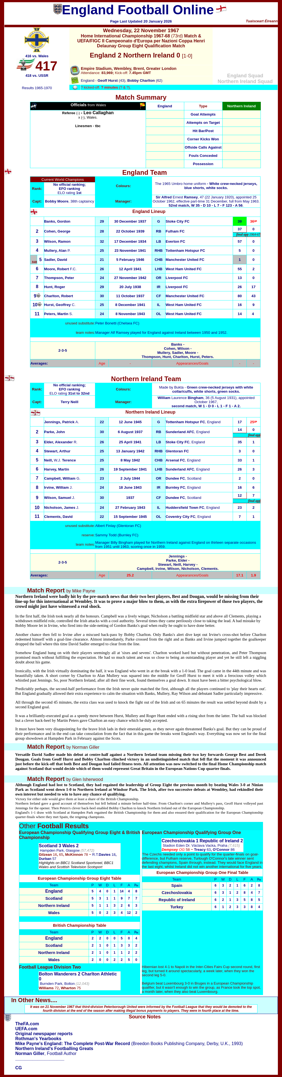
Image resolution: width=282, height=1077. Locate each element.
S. (58, 314)
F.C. (60, 269)
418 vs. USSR (36, 75)
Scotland (54, 898)
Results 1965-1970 (37, 88)
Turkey (176, 907)
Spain (176, 885)
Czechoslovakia (177, 892)
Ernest (177, 197)
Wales (54, 913)
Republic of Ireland (177, 900)
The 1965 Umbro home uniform (206, 186)
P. (57, 250)
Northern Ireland (54, 905)
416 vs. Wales (36, 56)
